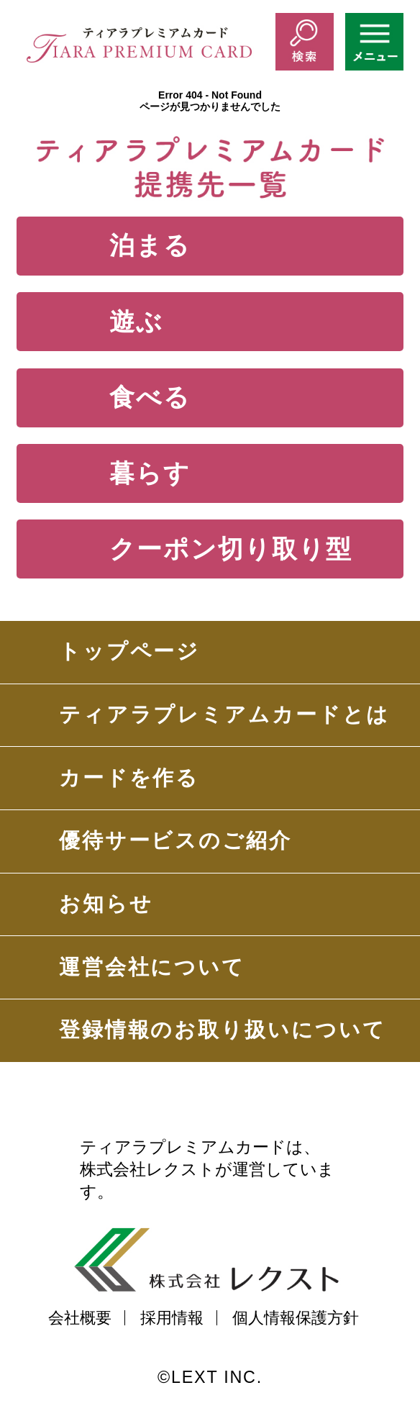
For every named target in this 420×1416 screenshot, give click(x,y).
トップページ (130, 651)
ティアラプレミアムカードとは (224, 714)
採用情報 (172, 1317)
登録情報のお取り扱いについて (222, 1029)
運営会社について (152, 967)
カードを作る (129, 777)
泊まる (150, 245)
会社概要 (79, 1317)
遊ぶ (136, 321)
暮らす (150, 473)
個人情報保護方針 (295, 1317)
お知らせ (106, 903)
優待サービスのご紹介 (175, 840)
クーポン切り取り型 (230, 549)
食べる (150, 397)
